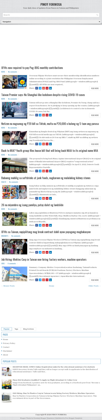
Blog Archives (28, 329)
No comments (12, 71)
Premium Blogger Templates (43, 418)
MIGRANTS (4, 236)
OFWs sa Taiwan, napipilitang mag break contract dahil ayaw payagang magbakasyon (46, 231)
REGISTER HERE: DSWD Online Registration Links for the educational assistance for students (54, 367)
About (5, 355)
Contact (6, 347)
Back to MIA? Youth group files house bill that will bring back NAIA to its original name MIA (49, 150)
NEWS (3, 71)
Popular (7, 329)
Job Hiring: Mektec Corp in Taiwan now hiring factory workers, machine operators (43, 259)
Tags (16, 329)
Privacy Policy (9, 343)
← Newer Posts (8, 286)
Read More (95, 88)
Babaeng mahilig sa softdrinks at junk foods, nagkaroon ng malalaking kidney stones (45, 177)
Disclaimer (7, 351)
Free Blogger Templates (73, 418)
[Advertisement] (51, 47)
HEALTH (3, 182)
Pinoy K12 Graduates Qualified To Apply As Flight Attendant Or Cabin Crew (45, 380)
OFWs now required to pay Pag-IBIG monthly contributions (32, 67)
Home (51, 286)
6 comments (12, 263)
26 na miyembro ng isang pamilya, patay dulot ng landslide (32, 204)
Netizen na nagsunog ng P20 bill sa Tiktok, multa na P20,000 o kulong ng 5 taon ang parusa (50, 123)
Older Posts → (94, 286)
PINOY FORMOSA (51, 4)
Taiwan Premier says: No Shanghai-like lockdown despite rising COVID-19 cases (43, 94)
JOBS (3, 263)
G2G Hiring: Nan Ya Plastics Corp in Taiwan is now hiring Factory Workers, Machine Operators (53, 393)
